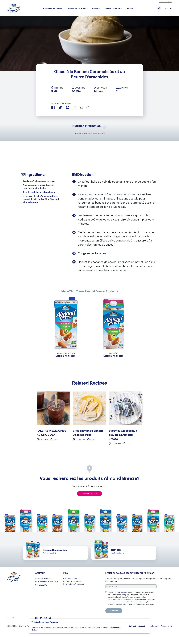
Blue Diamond (122, 592)
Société (130, 8)
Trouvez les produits (89, 494)
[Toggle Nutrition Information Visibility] (105, 127)
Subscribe (114, 611)
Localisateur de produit (77, 8)
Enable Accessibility (165, 2)
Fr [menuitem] (171, 8)
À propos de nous (43, 578)
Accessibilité (166, 626)
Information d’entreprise (73, 584)
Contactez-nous (70, 578)
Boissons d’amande (51, 8)
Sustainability (41, 585)
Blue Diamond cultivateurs (46, 582)
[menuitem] (166, 8)
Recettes (96, 8)
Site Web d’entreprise (72, 581)
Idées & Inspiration (113, 8)
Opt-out (132, 626)
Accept (141, 626)
